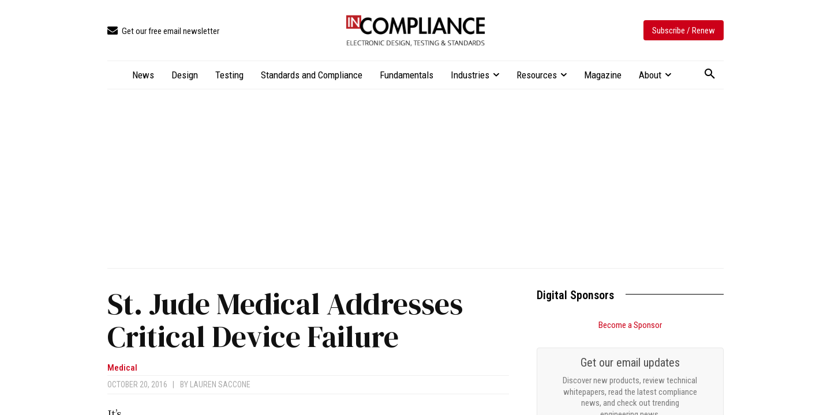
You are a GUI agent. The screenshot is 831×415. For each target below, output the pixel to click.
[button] (710, 74)
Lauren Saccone (220, 384)
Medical (122, 368)
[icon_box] (163, 31)
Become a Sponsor (630, 325)
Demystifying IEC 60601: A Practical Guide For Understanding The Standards (621, 389)
